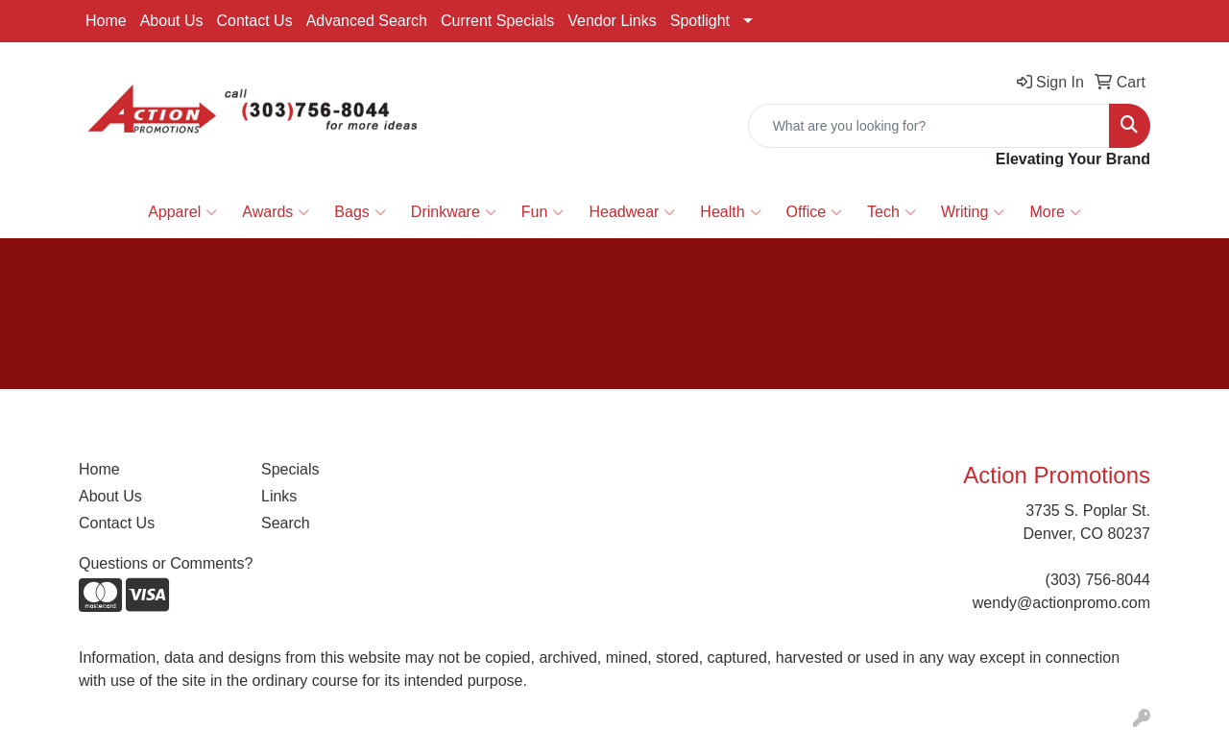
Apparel (182, 212)
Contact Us (255, 20)
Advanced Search (366, 20)
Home (106, 20)
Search (285, 523)
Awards (275, 212)
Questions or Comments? (166, 563)
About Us (172, 20)
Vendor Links (612, 20)
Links (279, 496)
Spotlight (700, 20)
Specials (290, 469)
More (1054, 212)
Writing (973, 212)
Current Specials (497, 20)
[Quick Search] (929, 126)
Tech (891, 212)
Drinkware (453, 212)
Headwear (632, 212)
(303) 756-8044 (1098, 580)
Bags (359, 212)
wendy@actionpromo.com (1061, 603)
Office (814, 212)
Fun (543, 212)
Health (730, 212)
